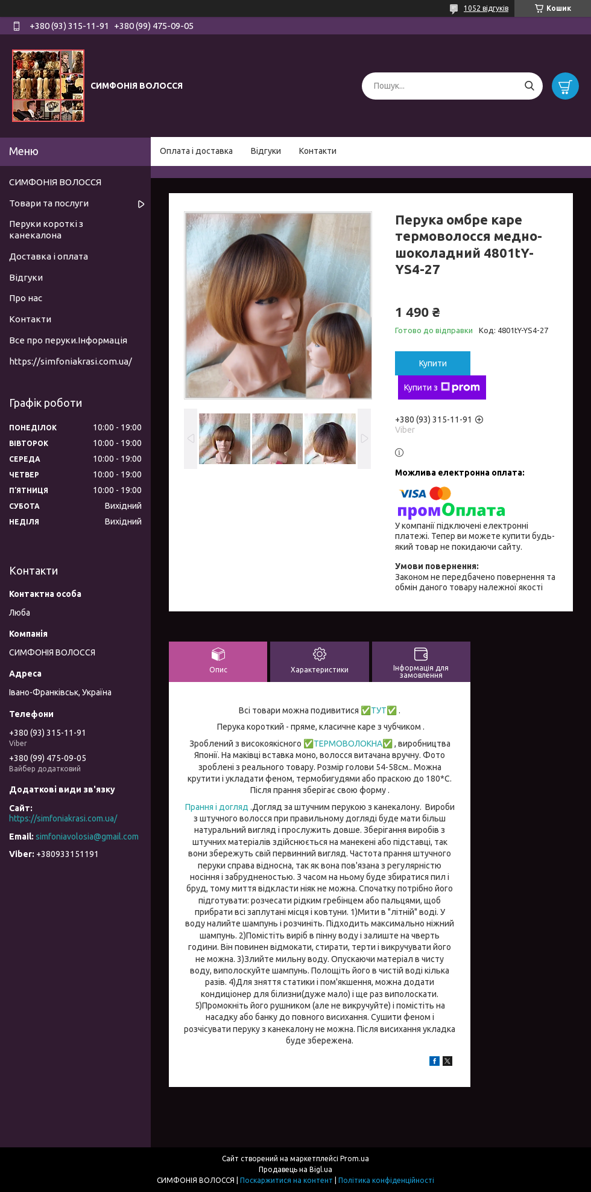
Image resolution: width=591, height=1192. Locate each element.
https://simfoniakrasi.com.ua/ (70, 361)
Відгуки (266, 151)
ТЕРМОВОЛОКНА (348, 743)
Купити (433, 363)
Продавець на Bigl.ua (295, 1169)
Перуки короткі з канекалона (46, 229)
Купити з (442, 387)
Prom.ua (354, 1158)
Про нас (25, 298)
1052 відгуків (486, 8)
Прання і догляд (216, 807)
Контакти (318, 151)
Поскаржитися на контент (286, 1180)
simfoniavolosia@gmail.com (87, 836)
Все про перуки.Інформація (68, 340)
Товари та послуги (49, 203)
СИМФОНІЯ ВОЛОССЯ (55, 182)
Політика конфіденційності (386, 1180)
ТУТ (379, 710)
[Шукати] (529, 86)
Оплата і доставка (196, 151)
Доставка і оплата (48, 256)
